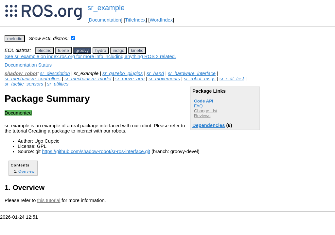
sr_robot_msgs (200, 78)
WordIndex (161, 20)
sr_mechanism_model (87, 78)
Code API (203, 101)
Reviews (202, 115)
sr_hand (155, 73)
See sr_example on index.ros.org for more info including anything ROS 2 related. (90, 56)
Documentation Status (28, 65)
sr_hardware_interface (192, 73)
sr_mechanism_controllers (33, 78)
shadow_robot (21, 73)
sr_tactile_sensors (24, 83)
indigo (119, 50)
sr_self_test (232, 78)
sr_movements (164, 78)
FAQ (198, 105)
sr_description (55, 73)
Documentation (105, 20)
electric (44, 50)
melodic (14, 38)
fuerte (63, 50)
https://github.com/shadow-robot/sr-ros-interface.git (96, 151)
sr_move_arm (130, 78)
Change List (205, 110)
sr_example (106, 8)
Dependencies (208, 125)
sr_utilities (57, 83)
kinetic (137, 50)
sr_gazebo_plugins (122, 73)
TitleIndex (135, 20)
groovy (82, 50)
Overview (26, 171)
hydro (100, 50)
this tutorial (48, 200)
